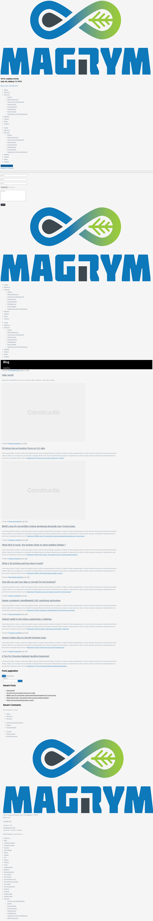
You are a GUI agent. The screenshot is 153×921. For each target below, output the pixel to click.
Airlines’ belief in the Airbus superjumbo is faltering (27, 619)
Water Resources (12, 99)
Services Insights (14, 521)
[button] (7, 166)
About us (7, 92)
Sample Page (8, 894)
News (6, 121)
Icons (5, 865)
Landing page (8, 867)
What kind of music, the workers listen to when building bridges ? (34, 545)
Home (6, 90)
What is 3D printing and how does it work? (22, 563)
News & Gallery (9, 872)
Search (5, 678)
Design (9, 97)
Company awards (9, 843)
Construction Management (16, 901)
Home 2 (6, 862)
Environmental (12, 107)
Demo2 (6, 855)
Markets (6, 116)
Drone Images (11, 112)
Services (7, 95)
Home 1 (6, 860)
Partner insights (14, 443)
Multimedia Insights (15, 577)
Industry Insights (14, 559)
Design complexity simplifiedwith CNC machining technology (31, 601)
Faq (5, 857)
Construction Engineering (15, 102)
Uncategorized (13, 370)
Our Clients (7, 874)
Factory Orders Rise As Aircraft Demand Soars (24, 638)
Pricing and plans (9, 887)
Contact (6, 124)
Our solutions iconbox (11, 882)
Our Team (7, 884)
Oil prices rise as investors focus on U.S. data (23, 448)
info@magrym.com (9, 828)
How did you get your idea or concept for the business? (29, 582)
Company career (9, 845)
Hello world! (7, 375)
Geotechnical (11, 104)
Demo (6, 853)
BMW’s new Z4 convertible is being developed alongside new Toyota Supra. (38, 526)
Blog (5, 840)
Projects (6, 889)
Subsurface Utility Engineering (17, 114)
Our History (7, 877)
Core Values (8, 850)
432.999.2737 (7, 821)
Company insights (14, 540)
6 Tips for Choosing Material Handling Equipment (25, 656)
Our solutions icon (10, 879)
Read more (45, 458)
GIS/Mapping (11, 109)
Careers (6, 119)
